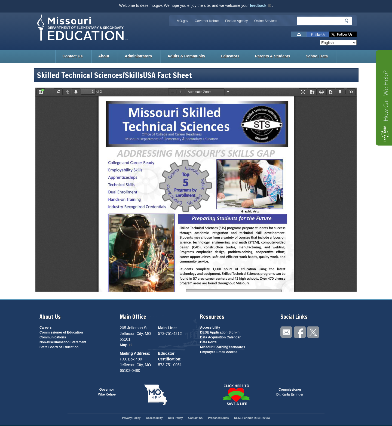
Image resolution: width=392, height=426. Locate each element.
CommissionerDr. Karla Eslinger (290, 392)
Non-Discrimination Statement (62, 342)
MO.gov (182, 21)
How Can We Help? (385, 95)
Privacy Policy (131, 417)
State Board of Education (58, 347)
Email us (299, 34)
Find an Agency (236, 21)
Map (126, 345)
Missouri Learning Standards (222, 347)
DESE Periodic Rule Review (252, 417)
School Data (317, 56)
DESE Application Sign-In (220, 332)
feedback (261, 5)
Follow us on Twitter (343, 34)
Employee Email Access (218, 352)
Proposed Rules (218, 417)
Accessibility (210, 327)
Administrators (138, 56)
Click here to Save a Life (236, 395)
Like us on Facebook (318, 34)
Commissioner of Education (61, 332)
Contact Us (73, 56)
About (103, 56)
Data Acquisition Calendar (220, 337)
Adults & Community (186, 56)
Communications (52, 337)
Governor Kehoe (207, 21)
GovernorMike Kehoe (106, 392)
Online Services (265, 21)
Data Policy (175, 417)
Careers (45, 327)
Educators (230, 56)
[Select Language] (338, 42)
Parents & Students (272, 56)
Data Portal (208, 342)
